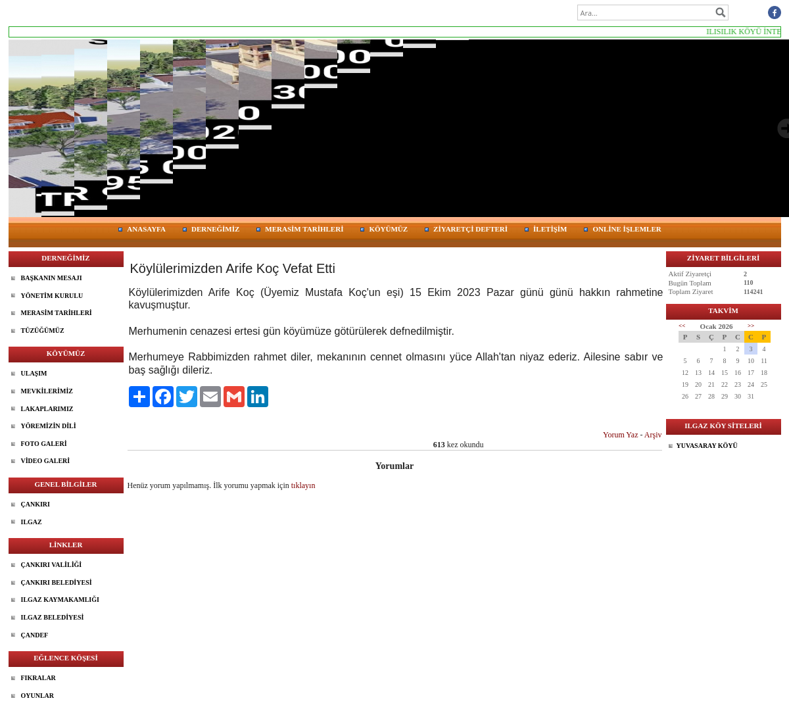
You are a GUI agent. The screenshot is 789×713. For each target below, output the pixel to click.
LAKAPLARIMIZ (47, 408)
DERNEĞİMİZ (215, 229)
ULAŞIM (34, 373)
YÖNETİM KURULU (52, 295)
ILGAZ (31, 522)
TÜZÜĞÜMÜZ (42, 330)
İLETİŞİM (550, 229)
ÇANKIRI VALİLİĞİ (51, 564)
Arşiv (653, 434)
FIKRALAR (38, 677)
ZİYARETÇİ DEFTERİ (470, 229)
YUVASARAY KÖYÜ (707, 445)
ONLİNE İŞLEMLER (626, 229)
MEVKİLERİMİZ (47, 391)
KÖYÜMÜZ (388, 229)
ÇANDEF (35, 635)
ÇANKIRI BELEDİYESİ (56, 582)
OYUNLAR (38, 695)
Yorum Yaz (620, 434)
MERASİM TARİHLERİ (304, 229)
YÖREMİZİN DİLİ (48, 426)
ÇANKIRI (35, 504)
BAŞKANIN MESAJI (51, 278)
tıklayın (303, 485)
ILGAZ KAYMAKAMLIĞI (60, 599)
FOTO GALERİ (44, 443)
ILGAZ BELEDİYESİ (52, 617)
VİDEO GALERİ (45, 460)
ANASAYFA (146, 229)
